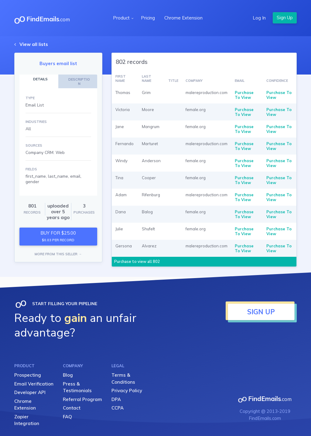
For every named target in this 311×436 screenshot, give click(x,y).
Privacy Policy (126, 390)
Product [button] (122, 18)
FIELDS (31, 169)
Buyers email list (58, 63)
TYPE (30, 98)
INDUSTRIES (36, 122)
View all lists (33, 44)
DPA (116, 399)
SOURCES (34, 145)
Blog (68, 375)
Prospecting (27, 375)
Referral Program (82, 399)
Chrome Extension (183, 18)
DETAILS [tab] (40, 79)
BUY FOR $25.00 (58, 236)
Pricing (148, 18)
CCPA (117, 408)
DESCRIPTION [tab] (79, 81)
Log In (259, 18)
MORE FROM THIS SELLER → (58, 254)
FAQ (67, 417)
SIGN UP (261, 312)
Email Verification (33, 384)
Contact (71, 408)
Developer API (30, 392)
